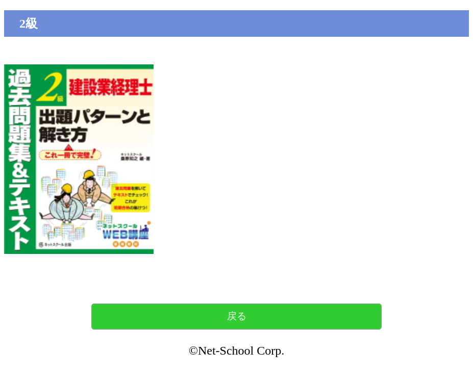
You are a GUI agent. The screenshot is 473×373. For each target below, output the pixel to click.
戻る (236, 316)
